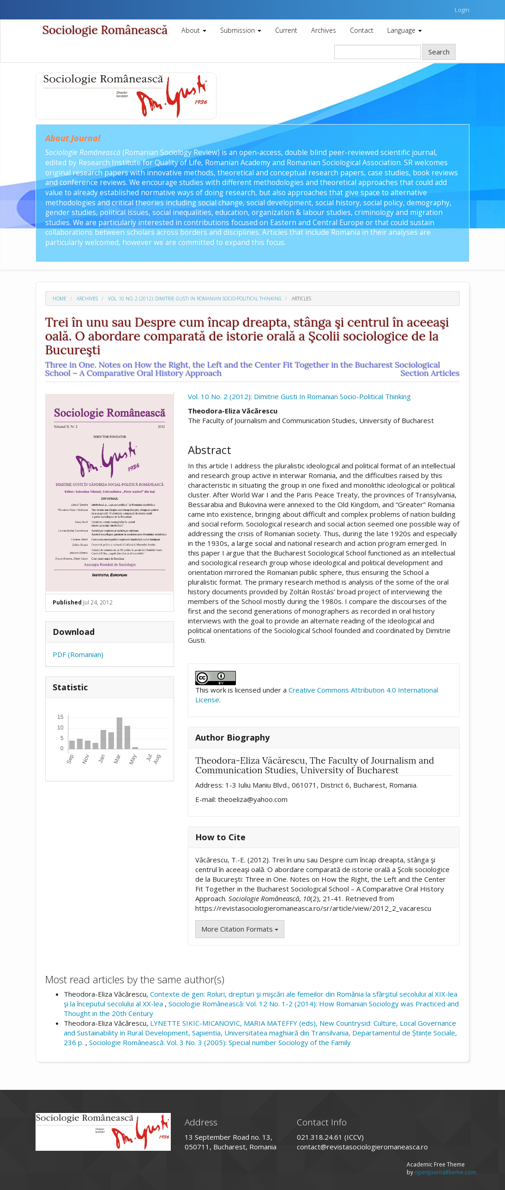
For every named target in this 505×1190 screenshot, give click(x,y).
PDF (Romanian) (78, 654)
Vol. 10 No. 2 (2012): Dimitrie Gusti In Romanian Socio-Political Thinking (195, 298)
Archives (323, 30)
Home (59, 298)
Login (462, 10)
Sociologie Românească (105, 30)
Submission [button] (240, 30)
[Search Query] (377, 52)
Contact (361, 30)
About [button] (193, 30)
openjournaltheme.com (445, 1172)
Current (286, 30)
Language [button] (404, 30)
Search (439, 51)
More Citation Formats (239, 928)
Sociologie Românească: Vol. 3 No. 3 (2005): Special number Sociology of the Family (220, 1042)
